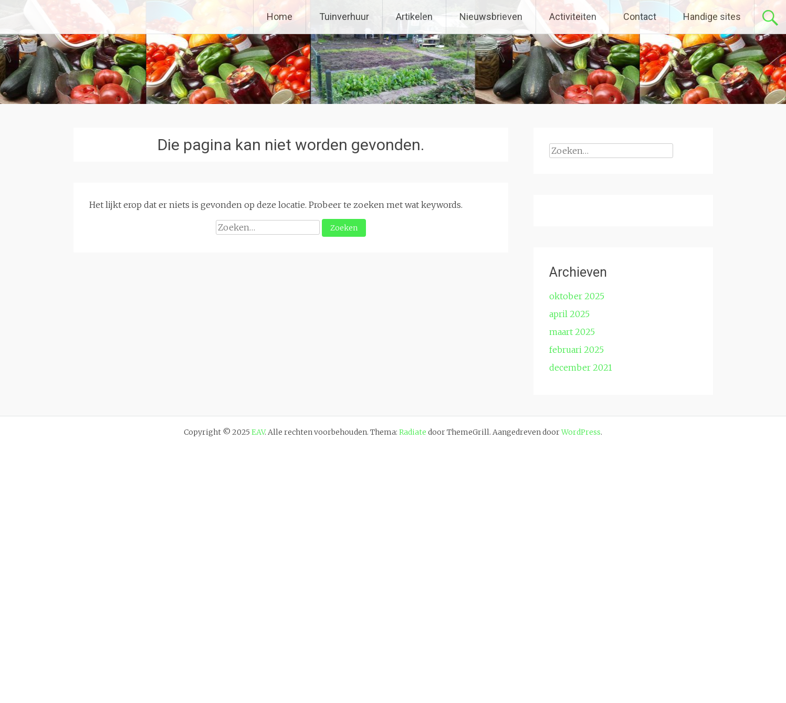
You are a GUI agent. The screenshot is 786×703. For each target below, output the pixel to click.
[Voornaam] (615, 372)
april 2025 (569, 568)
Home (279, 16)
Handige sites (712, 16)
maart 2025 (572, 586)
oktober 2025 (576, 550)
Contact (639, 16)
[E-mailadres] (615, 338)
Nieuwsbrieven (490, 16)
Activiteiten (572, 16)
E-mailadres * (591, 321)
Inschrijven (614, 434)
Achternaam (588, 391)
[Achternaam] (615, 407)
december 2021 (580, 622)
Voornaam (585, 356)
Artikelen (414, 16)
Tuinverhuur (344, 16)
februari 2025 (576, 604)
